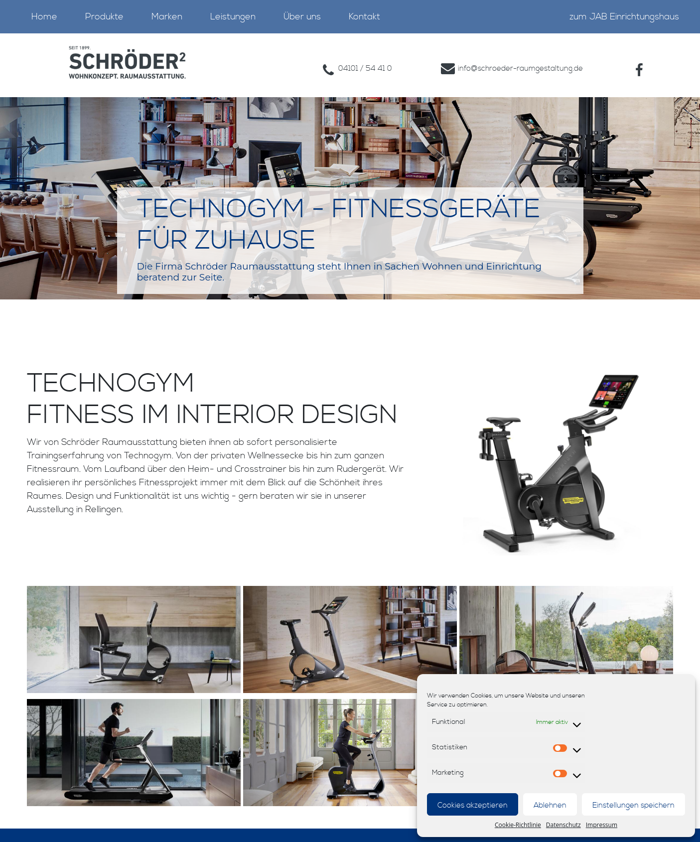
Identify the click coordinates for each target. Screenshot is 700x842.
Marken (166, 16)
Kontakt (364, 16)
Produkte (104, 16)
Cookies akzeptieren (472, 805)
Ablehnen (550, 805)
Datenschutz (563, 825)
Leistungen (233, 16)
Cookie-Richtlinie (518, 825)
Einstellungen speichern (633, 805)
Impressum (601, 825)
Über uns (302, 16)
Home (44, 16)
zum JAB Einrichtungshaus (624, 16)
